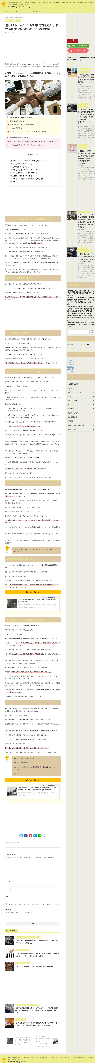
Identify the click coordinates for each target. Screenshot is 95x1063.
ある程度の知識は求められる (21, 174)
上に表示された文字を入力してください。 (18, 909)
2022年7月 (70, 360)
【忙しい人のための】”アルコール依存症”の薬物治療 (33, 963)
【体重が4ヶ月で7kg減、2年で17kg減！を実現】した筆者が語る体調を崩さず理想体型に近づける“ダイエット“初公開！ (86, 153)
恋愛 (69, 392)
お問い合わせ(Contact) (37, 11)
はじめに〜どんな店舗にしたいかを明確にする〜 (27, 160)
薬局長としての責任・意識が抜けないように (26, 177)
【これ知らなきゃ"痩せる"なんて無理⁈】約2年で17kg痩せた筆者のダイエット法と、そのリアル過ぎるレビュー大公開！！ (86, 114)
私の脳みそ (71, 404)
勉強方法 (70, 383)
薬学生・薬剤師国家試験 (75, 420)
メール (8, 885)
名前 (8, 878)
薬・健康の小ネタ (73, 412)
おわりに (14, 180)
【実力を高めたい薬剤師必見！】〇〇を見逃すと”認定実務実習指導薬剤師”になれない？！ (80, 286)
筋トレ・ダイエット (74, 408)
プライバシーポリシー (22, 11)
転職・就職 (71, 425)
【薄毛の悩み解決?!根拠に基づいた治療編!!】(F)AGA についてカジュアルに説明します (81, 319)
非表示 (36, 154)
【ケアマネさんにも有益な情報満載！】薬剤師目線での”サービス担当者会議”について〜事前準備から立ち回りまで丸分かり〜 (86, 214)
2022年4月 (70, 366)
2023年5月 (70, 355)
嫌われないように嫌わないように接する (24, 169)
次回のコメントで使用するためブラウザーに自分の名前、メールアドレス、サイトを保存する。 (33, 901)
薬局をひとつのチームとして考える (23, 171)
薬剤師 (17, 839)
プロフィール (7, 11)
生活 (69, 400)
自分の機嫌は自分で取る (19, 166)
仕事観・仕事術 (10, 839)
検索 (92, 327)
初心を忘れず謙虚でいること (21, 163)
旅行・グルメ (72, 396)
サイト (7, 893)
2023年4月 (70, 358)
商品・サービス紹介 (74, 387)
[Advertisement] (33, 47)
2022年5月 (70, 364)
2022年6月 (70, 362)
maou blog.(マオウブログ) (19, 7)
